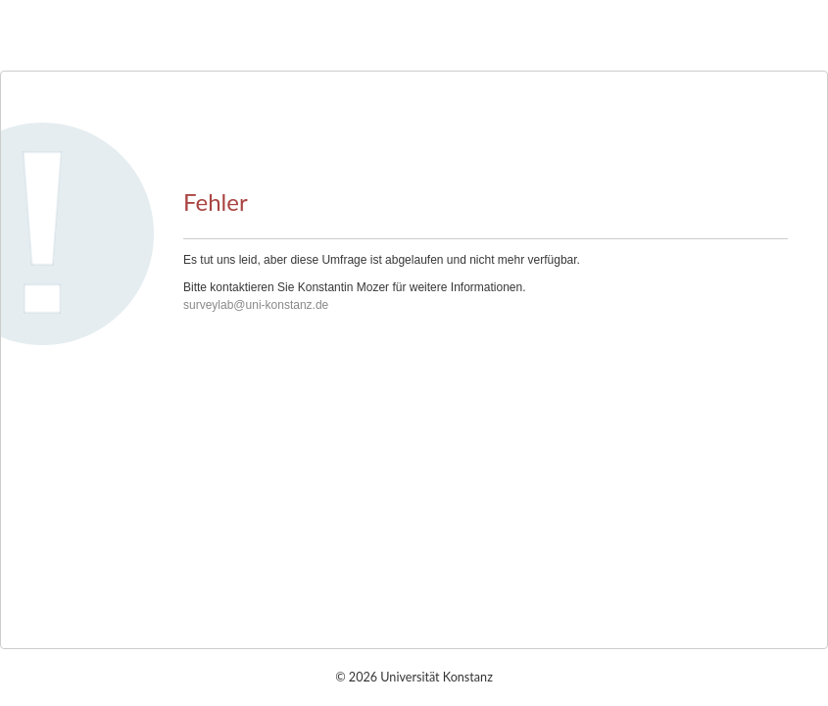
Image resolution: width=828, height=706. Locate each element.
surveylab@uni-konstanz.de (255, 305)
